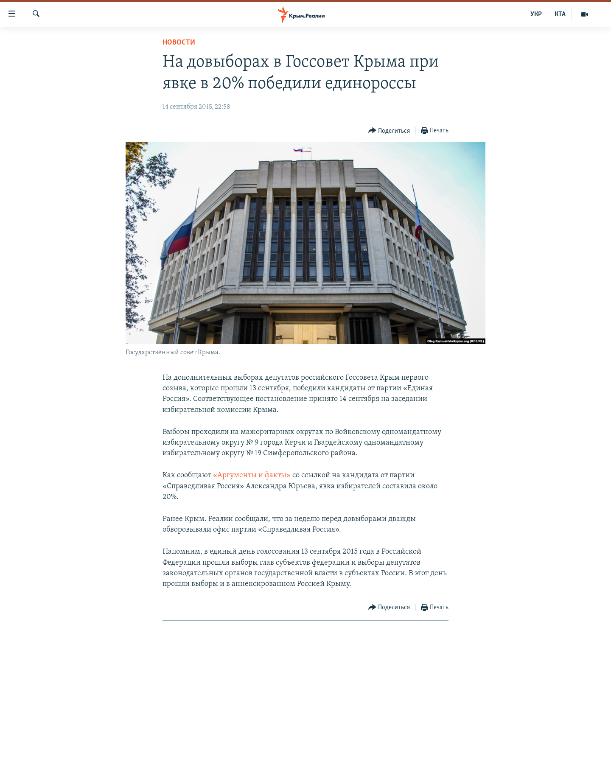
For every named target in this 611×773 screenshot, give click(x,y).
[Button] (389, 131)
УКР (536, 14)
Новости (179, 43)
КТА (560, 14)
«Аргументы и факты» (252, 475)
